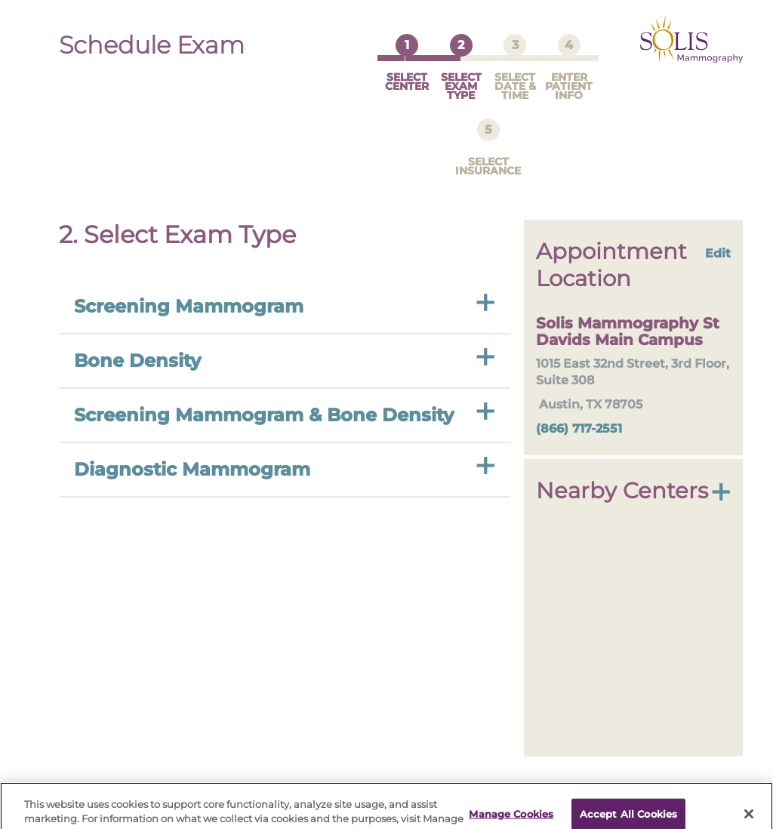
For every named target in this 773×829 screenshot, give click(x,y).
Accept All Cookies (628, 805)
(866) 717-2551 (579, 413)
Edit (718, 238)
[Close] (748, 804)
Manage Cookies (511, 805)
